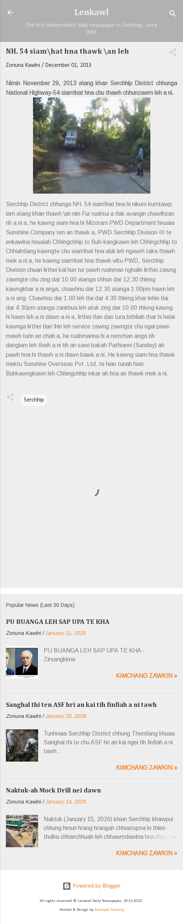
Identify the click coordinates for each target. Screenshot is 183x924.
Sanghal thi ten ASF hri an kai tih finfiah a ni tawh (81, 705)
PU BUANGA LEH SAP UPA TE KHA (57, 622)
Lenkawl (91, 12)
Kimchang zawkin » (146, 676)
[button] (172, 54)
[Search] (172, 15)
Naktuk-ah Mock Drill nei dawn (53, 790)
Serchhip (34, 400)
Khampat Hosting (109, 910)
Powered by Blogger (91, 886)
